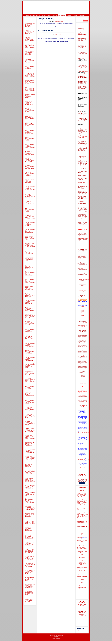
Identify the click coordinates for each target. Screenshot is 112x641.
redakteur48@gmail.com (82, 297)
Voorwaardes (58, 638)
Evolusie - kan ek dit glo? (82, 555)
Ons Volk (43, 15)
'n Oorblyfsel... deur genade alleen (82, 541)
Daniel (82, 554)
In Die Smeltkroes (81, 201)
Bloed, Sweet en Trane (82, 225)
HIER (85, 89)
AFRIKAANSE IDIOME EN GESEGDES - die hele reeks (82, 617)
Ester (82, 560)
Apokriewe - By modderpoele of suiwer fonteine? (82, 563)
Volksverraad (79, 537)
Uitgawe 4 (82, 310)
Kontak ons (53, 638)
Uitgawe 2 (82, 307)
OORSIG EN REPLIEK (82, 301)
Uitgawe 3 (82, 309)
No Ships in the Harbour (82, 550)
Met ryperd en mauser (82, 574)
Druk (38, 32)
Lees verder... (82, 483)
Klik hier (78, 510)
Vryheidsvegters (81, 165)
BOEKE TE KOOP (82, 474)
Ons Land (38, 15)
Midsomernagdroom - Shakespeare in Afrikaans (82, 567)
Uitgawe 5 (82, 311)
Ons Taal (55, 15)
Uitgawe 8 (82, 315)
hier (86, 53)
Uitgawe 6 (82, 312)
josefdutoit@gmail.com (82, 401)
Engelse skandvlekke (82, 587)
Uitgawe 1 (82, 306)
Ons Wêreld (69, 15)
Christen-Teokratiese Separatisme (82, 543)
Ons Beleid (32, 15)
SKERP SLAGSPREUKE (82, 605)
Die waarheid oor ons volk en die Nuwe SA (82, 535)
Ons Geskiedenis (61, 15)
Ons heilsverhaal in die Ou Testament (82, 552)
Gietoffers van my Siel (82, 467)
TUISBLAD (26, 15)
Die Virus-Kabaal (82, 15)
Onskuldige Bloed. (82, 182)
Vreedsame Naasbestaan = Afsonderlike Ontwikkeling (82, 548)
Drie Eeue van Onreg (82, 584)
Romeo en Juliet (82, 559)
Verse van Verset (82, 545)
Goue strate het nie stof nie (82, 576)
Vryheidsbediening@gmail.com (83, 279)
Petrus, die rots (82, 557)
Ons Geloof (49, 15)
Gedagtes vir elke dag (59, 21)
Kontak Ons (75, 15)
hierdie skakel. (83, 50)
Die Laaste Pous (82, 579)
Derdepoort (82, 577)
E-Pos (41, 32)
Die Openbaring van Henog (82, 568)
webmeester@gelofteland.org (83, 238)
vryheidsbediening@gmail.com (83, 432)
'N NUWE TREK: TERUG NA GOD (82, 405)
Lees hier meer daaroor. (82, 154)
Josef (82, 580)
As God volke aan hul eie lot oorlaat (82, 533)
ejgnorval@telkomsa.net (82, 34)
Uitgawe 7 (82, 313)
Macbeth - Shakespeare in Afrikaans (82, 572)
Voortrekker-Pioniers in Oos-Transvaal (82, 589)
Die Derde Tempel (82, 570)
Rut (82, 582)
